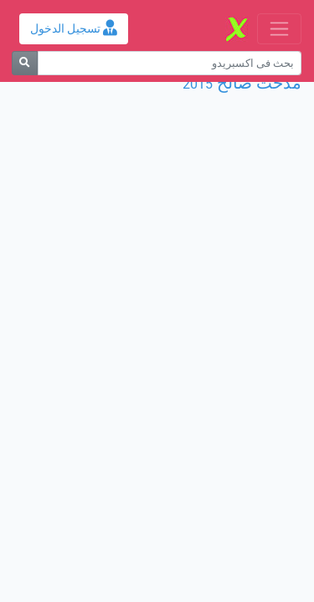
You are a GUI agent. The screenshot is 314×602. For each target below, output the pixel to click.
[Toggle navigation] (279, 28)
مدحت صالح (259, 83)
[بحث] (25, 63)
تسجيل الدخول (73, 29)
